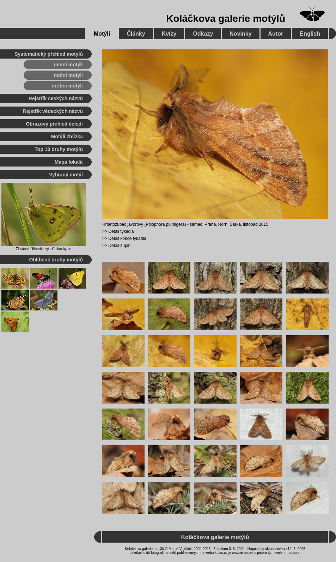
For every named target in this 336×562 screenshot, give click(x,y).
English (310, 34)
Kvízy (169, 34)
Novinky (240, 34)
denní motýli (68, 64)
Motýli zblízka (67, 136)
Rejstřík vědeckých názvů (53, 111)
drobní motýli (67, 86)
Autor (275, 34)
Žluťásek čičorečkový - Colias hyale (43, 249)
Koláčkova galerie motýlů (225, 18)
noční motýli (68, 75)
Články (136, 34)
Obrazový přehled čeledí (54, 124)
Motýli (102, 34)
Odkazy (203, 34)
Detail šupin (119, 245)
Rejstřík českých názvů (56, 98)
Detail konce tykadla (127, 238)
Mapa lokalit (69, 162)
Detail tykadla (121, 231)
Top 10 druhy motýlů (59, 149)
